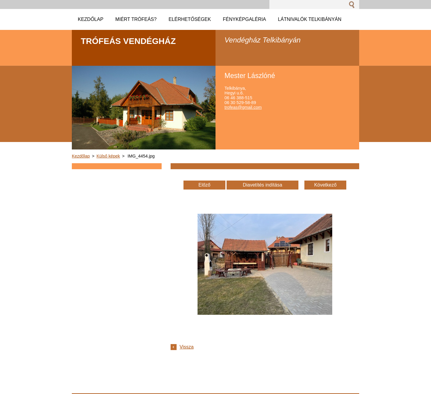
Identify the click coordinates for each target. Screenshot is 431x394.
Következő (325, 184)
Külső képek (108, 156)
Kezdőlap (81, 156)
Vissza (187, 346)
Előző (204, 184)
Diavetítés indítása (262, 184)
